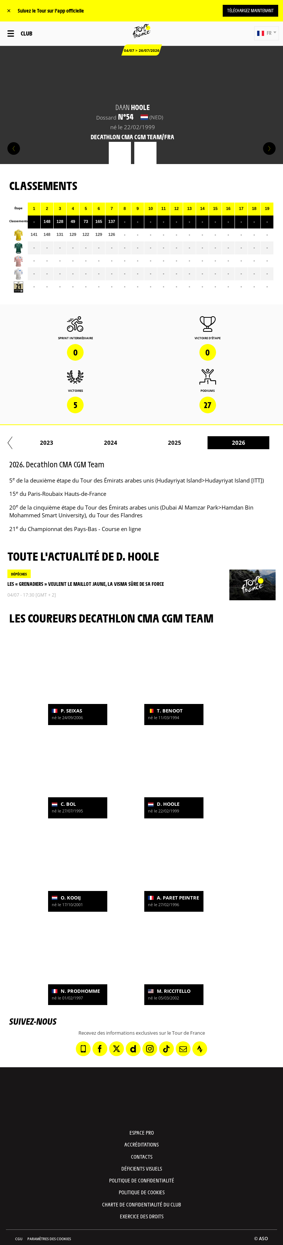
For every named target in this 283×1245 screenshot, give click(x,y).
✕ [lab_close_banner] (9, 10)
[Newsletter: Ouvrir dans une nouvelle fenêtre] (183, 1048)
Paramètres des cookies (49, 1238)
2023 (164, 442)
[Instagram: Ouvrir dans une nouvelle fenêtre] (149, 1048)
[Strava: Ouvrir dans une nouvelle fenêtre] (199, 1048)
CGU (19, 1238)
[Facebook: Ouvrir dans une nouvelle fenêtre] (99, 1048)
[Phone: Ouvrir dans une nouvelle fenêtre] (83, 1048)
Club (26, 33)
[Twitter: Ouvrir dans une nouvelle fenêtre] (116, 1048)
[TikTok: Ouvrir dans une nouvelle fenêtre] (166, 1048)
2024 (228, 442)
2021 (36, 442)
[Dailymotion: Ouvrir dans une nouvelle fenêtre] (133, 1048)
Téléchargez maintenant (250, 10)
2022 (100, 442)
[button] (266, 33)
